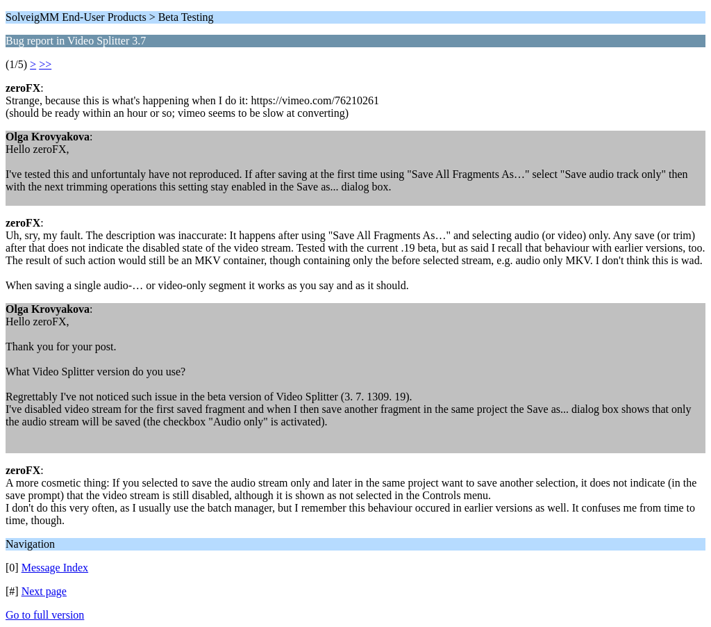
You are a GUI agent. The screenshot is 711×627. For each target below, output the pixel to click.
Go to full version (45, 615)
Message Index (55, 567)
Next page (44, 591)
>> (45, 64)
